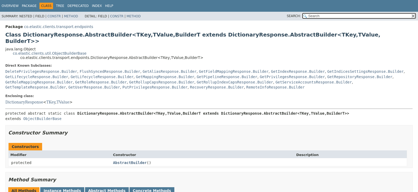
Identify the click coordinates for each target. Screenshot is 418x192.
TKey (50, 102)
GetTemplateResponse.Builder (35, 87)
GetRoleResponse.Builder (101, 82)
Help (109, 6)
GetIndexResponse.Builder (298, 71)
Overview (10, 6)
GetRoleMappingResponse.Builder (39, 82)
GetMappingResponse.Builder (165, 77)
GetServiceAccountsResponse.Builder (313, 82)
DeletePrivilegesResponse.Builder (41, 71)
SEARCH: (294, 16)
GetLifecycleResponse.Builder (36, 77)
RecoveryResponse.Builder (217, 87)
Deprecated (78, 6)
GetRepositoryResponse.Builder (359, 77)
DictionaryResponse (24, 102)
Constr (54, 16)
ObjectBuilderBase (42, 119)
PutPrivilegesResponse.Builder (154, 87)
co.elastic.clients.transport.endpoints (58, 27)
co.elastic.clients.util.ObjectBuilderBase (49, 53)
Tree (60, 6)
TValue (63, 102)
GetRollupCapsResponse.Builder (161, 82)
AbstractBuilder (130, 163)
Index (97, 6)
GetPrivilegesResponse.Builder (292, 77)
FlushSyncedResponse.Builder (110, 71)
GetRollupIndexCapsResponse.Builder (235, 82)
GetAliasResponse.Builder (169, 71)
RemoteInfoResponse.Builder (275, 87)
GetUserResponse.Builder (94, 87)
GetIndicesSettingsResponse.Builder (365, 71)
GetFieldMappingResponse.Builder (233, 71)
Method (71, 16)
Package (29, 6)
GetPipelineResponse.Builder (227, 77)
